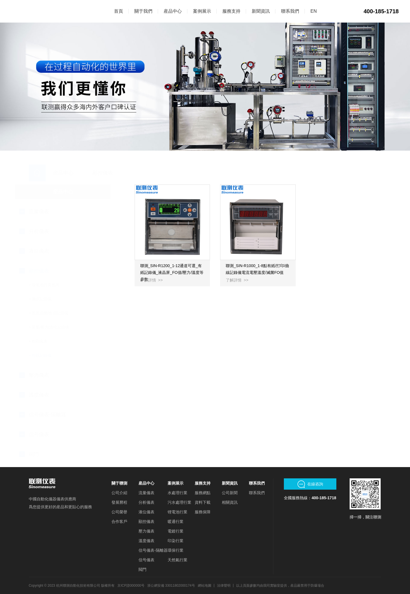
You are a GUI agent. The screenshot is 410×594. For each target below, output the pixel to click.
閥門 (142, 569)
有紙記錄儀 (55, 355)
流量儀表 (146, 492)
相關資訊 (230, 502)
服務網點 (203, 492)
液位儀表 (146, 512)
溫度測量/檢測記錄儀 (63, 313)
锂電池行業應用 (59, 285)
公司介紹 (119, 492)
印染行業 (175, 540)
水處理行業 (177, 492)
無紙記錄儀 (55, 299)
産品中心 (146, 483)
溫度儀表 (146, 540)
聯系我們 (257, 483)
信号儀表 (146, 560)
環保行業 (175, 550)
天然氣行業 (177, 560)
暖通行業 (175, 521)
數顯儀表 (53, 341)
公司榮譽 (119, 512)
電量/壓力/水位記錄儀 (64, 327)
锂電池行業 (177, 512)
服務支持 (203, 483)
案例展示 (175, 483)
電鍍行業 (175, 531)
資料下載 (203, 502)
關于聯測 (119, 483)
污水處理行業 (179, 502)
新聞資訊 (230, 483)
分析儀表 (146, 502)
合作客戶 (119, 521)
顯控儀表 (146, 521)
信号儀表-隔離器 (153, 550)
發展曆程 (119, 502)
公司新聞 (230, 492)
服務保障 (203, 512)
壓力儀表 (146, 531)
